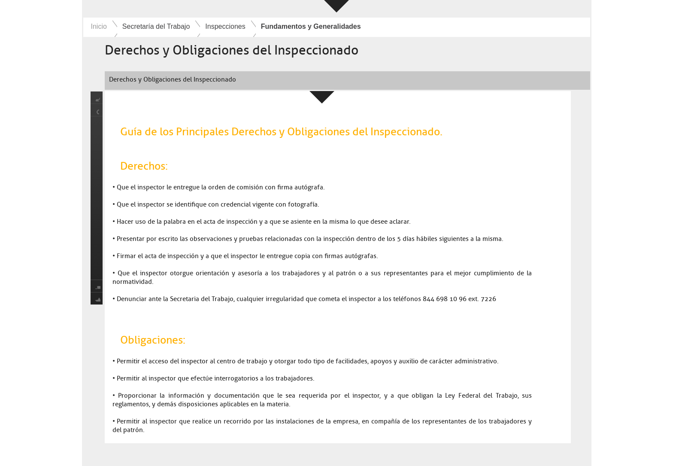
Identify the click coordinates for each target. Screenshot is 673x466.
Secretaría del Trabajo (156, 26)
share (97, 97)
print (97, 286)
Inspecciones (225, 26)
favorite (97, 298)
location (97, 110)
